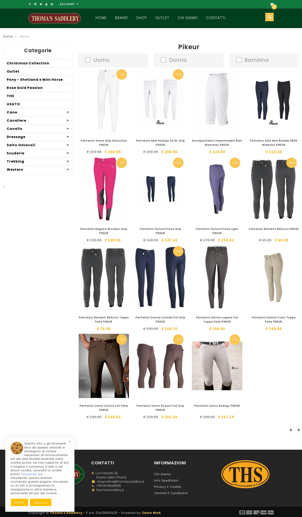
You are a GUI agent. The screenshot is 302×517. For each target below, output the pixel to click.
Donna (178, 60)
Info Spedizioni (166, 480)
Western (38, 170)
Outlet (162, 17)
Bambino (257, 60)
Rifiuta (19, 502)
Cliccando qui (32, 474)
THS (10, 96)
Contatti (215, 17)
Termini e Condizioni (171, 493)
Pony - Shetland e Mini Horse (35, 79)
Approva (40, 502)
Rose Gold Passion (25, 87)
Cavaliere (38, 121)
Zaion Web (151, 513)
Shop (141, 17)
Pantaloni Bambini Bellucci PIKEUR (274, 229)
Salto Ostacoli (38, 145)
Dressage (38, 137)
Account (69, 4)
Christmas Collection (28, 63)
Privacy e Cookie (167, 487)
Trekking (38, 161)
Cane (38, 112)
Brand (121, 17)
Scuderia (38, 153)
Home (101, 17)
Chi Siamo (188, 17)
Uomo (102, 60)
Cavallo (38, 129)
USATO (13, 104)
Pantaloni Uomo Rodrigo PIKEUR (217, 406)
